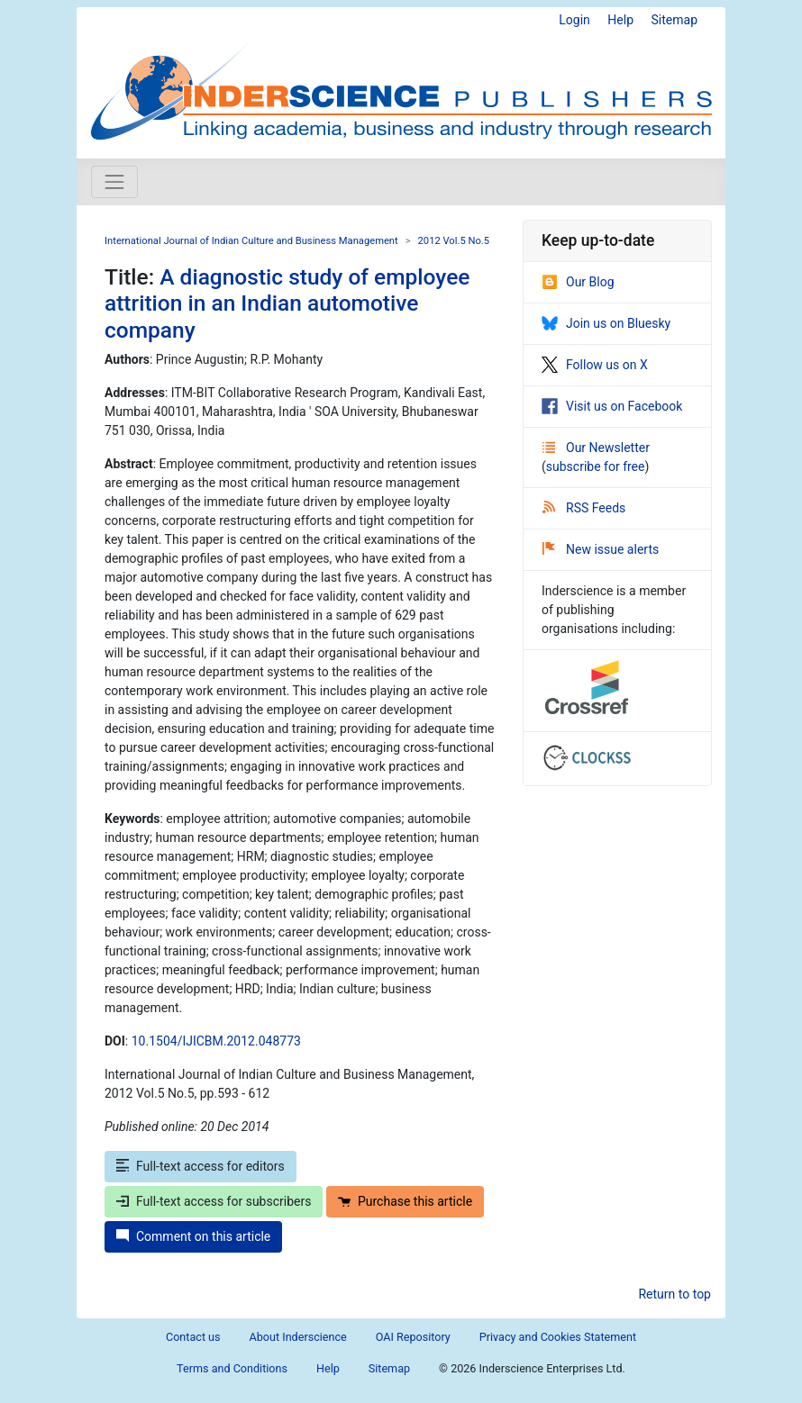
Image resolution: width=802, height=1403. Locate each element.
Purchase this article (405, 1201)
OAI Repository (413, 1337)
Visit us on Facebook (612, 406)
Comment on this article (193, 1236)
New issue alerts (600, 549)
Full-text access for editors (200, 1166)
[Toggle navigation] (114, 182)
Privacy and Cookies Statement (557, 1337)
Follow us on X (595, 365)
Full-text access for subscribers (213, 1201)
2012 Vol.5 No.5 (454, 241)
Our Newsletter (596, 447)
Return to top (674, 1294)
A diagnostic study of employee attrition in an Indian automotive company (287, 303)
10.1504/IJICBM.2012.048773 (216, 1041)
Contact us (193, 1337)
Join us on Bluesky (606, 323)
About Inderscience (298, 1337)
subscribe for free (595, 466)
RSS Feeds (583, 508)
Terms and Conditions (232, 1368)
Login (574, 20)
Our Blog (578, 282)
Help (620, 20)
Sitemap (674, 20)
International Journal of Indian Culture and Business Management (251, 241)
